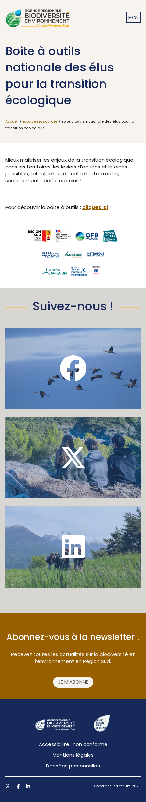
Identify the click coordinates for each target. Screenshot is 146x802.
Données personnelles (73, 765)
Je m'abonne (73, 681)
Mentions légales (73, 754)
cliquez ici (95, 207)
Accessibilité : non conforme (73, 744)
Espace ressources (40, 121)
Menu (133, 17)
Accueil (12, 121)
